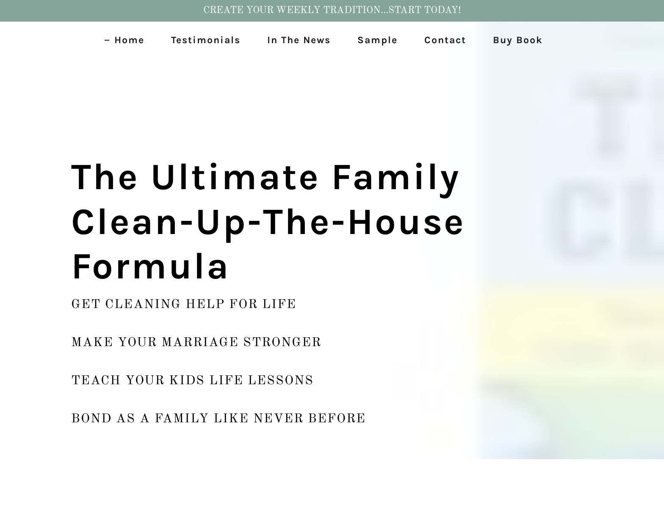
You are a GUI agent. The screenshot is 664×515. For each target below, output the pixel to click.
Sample (377, 40)
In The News (299, 40)
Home (129, 40)
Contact (445, 40)
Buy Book (518, 40)
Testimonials (206, 40)
